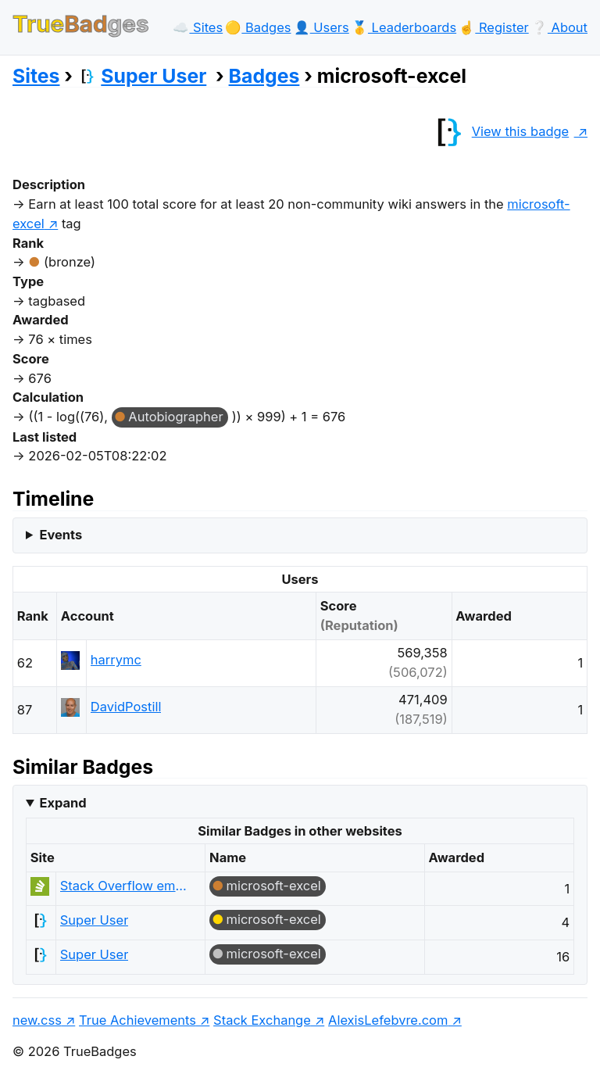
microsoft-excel (274, 885)
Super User (141, 76)
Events (60, 534)
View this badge (499, 131)
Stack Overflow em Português (124, 885)
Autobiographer (175, 416)
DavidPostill (126, 706)
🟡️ (258, 27)
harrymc (116, 660)
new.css (37, 1020)
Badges (264, 76)
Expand (62, 803)
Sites (35, 76)
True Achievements (137, 1020)
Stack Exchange (262, 1020)
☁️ (198, 27)
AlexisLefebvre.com (388, 1020)
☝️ (493, 27)
